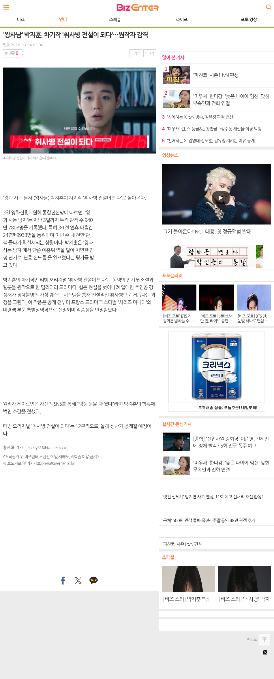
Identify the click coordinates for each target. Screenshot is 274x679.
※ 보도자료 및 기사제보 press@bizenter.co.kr (38, 463)
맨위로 (252, 639)
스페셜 (114, 19)
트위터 (78, 581)
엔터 (63, 19)
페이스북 (62, 581)
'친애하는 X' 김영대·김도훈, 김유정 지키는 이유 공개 (208, 140)
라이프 (181, 19)
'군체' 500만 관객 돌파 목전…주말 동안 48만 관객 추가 (208, 520)
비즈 (20, 19)
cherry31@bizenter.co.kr (47, 448)
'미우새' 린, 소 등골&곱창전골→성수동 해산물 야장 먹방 (211, 128)
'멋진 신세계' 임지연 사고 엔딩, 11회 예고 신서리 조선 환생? (212, 497)
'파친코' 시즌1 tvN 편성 (182, 544)
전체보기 (7, 6)
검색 (268, 5)
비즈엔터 (138, 7)
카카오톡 (94, 581)
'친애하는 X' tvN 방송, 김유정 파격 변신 (197, 117)
